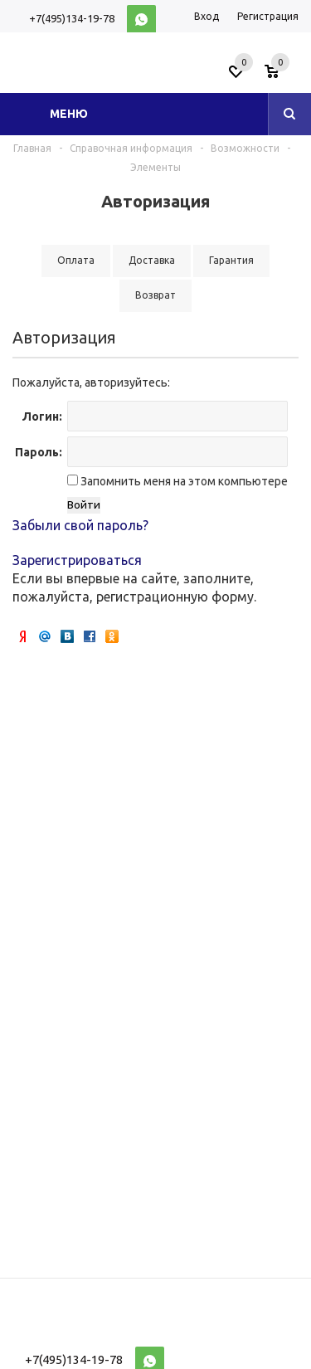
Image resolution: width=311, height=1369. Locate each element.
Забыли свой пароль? (80, 525)
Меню (69, 113)
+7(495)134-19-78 (71, 18)
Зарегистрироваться (77, 560)
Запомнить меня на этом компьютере (183, 481)
